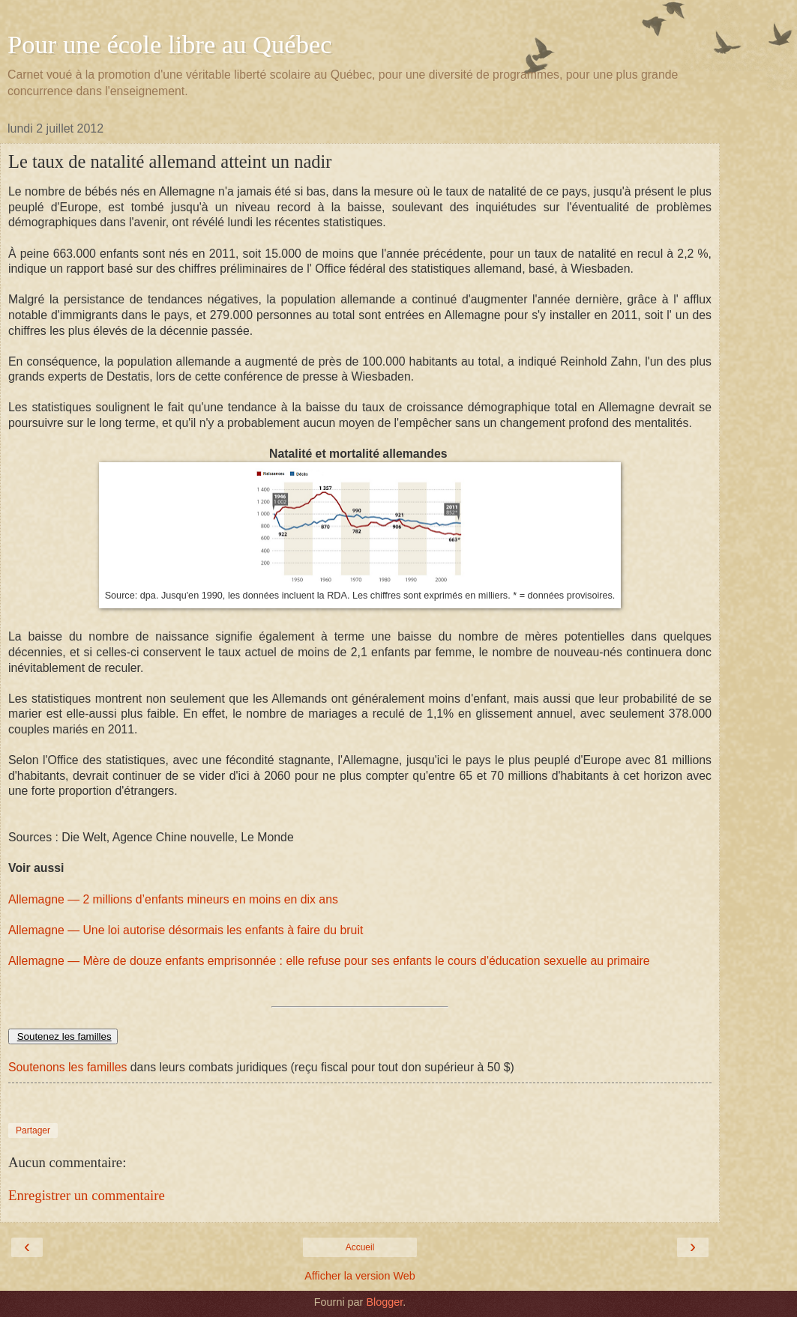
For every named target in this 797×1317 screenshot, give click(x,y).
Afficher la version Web (359, 1276)
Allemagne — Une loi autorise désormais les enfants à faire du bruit (185, 930)
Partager (33, 1130)
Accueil (360, 1247)
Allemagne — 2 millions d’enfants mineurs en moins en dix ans (173, 899)
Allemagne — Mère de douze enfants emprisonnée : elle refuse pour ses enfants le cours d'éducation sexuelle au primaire (329, 960)
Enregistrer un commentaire (86, 1195)
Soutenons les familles (67, 1067)
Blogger (384, 1302)
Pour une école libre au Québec (169, 44)
